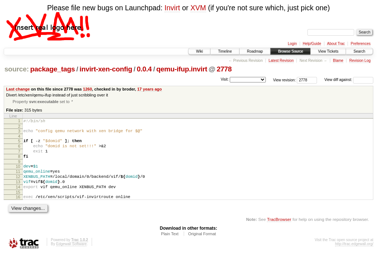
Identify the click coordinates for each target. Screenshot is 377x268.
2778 (224, 69)
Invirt (172, 8)
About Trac (336, 44)
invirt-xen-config (106, 69)
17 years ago (149, 89)
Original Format (202, 248)
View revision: (284, 80)
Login (292, 44)
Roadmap (255, 51)
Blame (338, 61)
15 (18, 205)
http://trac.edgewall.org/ (354, 258)
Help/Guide (312, 44)
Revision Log (360, 61)
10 (18, 174)
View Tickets (328, 51)
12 (18, 186)
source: (16, 69)
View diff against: (348, 80)
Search (359, 51)
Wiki (199, 51)
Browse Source (290, 51)
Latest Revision (280, 61)
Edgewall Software (71, 258)
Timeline (225, 51)
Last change (18, 89)
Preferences (361, 44)
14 (18, 199)
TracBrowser (279, 233)
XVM (198, 8)
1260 (87, 89)
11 (18, 180)
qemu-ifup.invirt (181, 69)
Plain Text (170, 248)
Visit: (225, 79)
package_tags (52, 69)
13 (18, 192)
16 (18, 210)
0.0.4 (144, 69)
